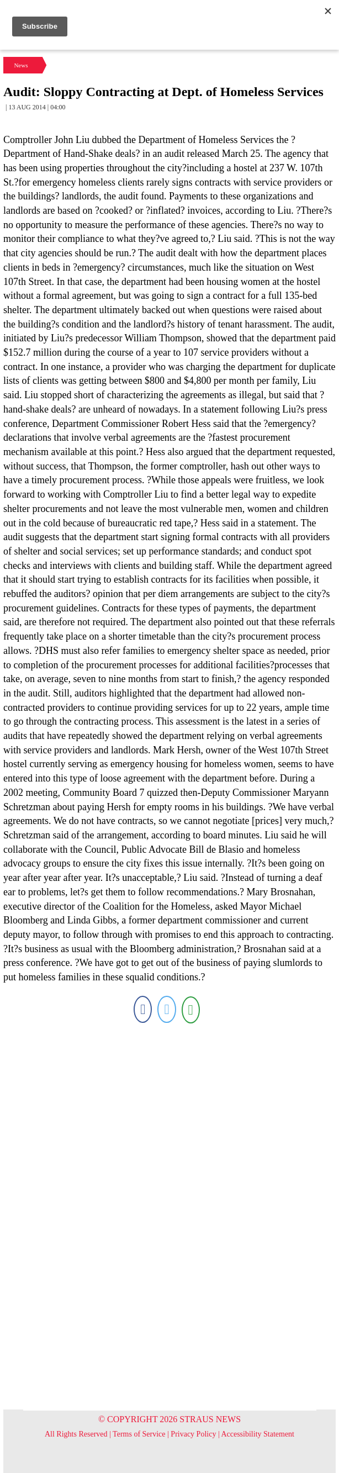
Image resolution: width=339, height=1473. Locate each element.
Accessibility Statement (257, 1434)
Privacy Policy (193, 1434)
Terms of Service (139, 1434)
